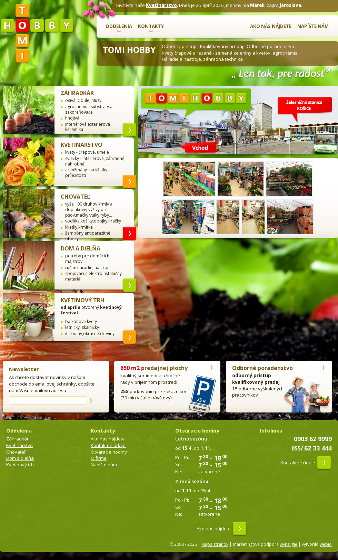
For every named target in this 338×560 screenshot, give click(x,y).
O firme (99, 458)
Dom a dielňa (80, 248)
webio (326, 544)
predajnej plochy (154, 368)
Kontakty (151, 26)
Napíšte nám (313, 26)
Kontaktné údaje (108, 445)
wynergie (288, 544)
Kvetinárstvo (161, 5)
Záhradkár (77, 93)
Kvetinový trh (83, 300)
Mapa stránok (214, 544)
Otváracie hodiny (109, 452)
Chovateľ (75, 196)
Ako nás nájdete (270, 26)
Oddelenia (119, 26)
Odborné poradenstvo (262, 368)
